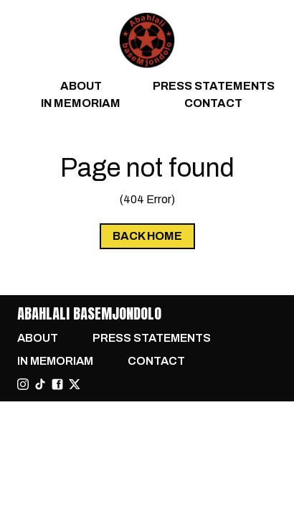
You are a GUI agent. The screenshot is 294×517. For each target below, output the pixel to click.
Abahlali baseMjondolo (89, 313)
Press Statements (214, 86)
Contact (213, 103)
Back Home (147, 236)
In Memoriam (80, 103)
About (81, 86)
